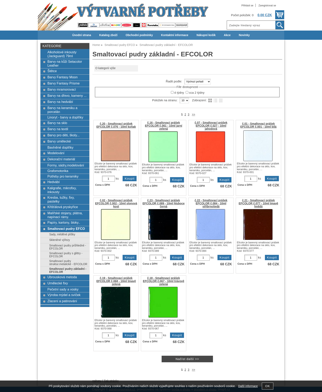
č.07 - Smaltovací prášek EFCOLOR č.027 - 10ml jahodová (211, 125)
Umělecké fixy (57, 283)
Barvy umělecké (59, 141)
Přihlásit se (247, 5)
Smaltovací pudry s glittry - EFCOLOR (66, 255)
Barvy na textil (57, 129)
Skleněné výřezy (59, 240)
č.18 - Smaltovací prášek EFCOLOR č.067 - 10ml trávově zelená (163, 281)
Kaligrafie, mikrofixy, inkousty (62, 190)
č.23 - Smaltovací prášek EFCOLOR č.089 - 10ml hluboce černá (164, 203)
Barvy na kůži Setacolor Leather (64, 63)
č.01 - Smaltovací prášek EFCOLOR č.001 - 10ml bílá (258, 125)
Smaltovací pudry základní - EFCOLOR (67, 270)
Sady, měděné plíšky (62, 234)
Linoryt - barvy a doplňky (65, 117)
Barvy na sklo (57, 123)
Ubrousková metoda (62, 277)
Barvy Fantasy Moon (62, 77)
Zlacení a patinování (62, 301)
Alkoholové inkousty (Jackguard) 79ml (62, 54)
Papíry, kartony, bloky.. (63, 222)
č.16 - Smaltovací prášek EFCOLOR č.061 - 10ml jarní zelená (163, 125)
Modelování (55, 153)
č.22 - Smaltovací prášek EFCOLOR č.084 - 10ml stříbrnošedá (211, 203)
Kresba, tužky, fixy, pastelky (61, 199)
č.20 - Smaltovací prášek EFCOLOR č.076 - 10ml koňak (116, 125)
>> (193, 114)
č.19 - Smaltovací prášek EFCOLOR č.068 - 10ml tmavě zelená (116, 281)
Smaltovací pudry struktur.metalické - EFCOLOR (68, 263)
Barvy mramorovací (61, 89)
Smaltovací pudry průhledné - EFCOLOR (67, 247)
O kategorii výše (105, 68)
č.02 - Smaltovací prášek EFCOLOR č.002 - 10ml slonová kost (116, 203)
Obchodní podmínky (139, 35)
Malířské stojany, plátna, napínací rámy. (65, 215)
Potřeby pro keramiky (62, 176)
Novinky (244, 35)
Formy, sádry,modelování (65, 165)
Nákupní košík (206, 35)
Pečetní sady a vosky (62, 289)
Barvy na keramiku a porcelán (62, 110)
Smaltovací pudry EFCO (66, 228)
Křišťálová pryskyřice (62, 207)
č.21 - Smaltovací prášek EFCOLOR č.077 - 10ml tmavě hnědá (258, 203)
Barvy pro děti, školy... (63, 135)
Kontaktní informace (174, 35)
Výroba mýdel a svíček (63, 295)
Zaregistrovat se (267, 5)
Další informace (248, 386)
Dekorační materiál (61, 159)
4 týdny (179, 92)
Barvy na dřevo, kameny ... (67, 95)
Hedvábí (53, 182)
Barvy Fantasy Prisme (63, 83)
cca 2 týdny (196, 92)
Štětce (52, 71)
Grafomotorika (57, 171)
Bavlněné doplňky (60, 147)
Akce (227, 35)
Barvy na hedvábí (60, 102)
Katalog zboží (108, 35)
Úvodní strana (81, 35)
